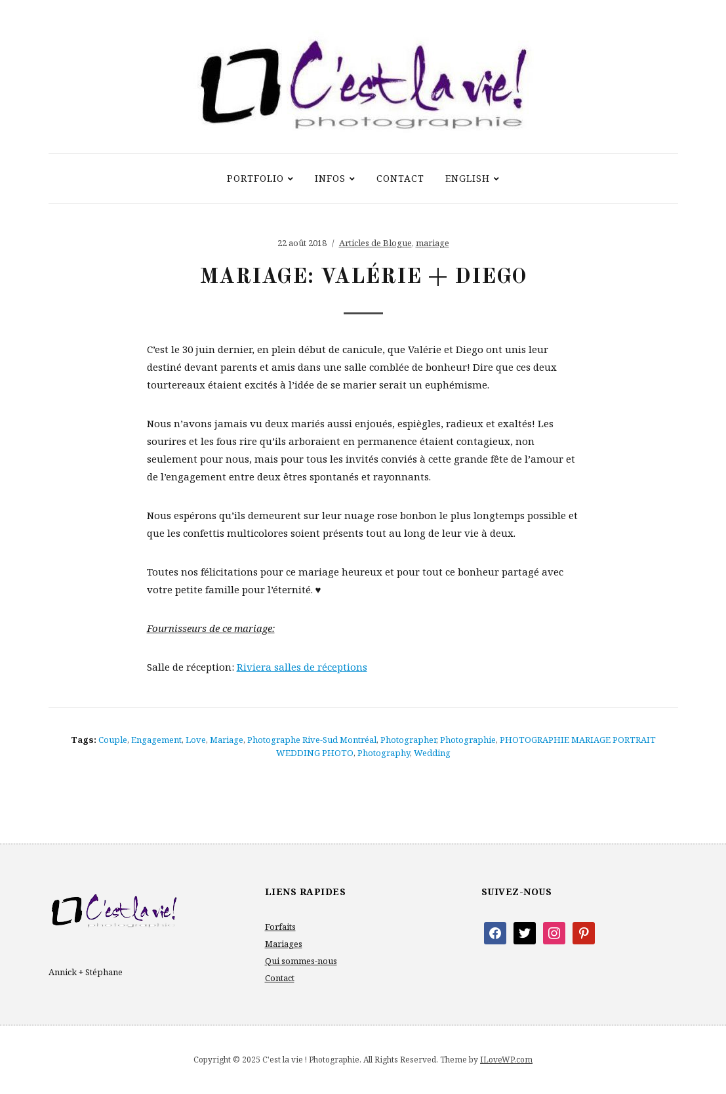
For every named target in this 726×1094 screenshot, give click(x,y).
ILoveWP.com (506, 1059)
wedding (432, 753)
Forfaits (280, 927)
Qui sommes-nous (301, 961)
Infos (330, 178)
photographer (408, 740)
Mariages (283, 944)
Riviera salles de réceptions (302, 666)
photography (383, 753)
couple (112, 740)
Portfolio (255, 178)
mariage (432, 243)
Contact (400, 178)
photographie (468, 740)
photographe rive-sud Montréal (311, 740)
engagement (156, 740)
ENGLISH (467, 178)
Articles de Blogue (375, 243)
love (196, 740)
